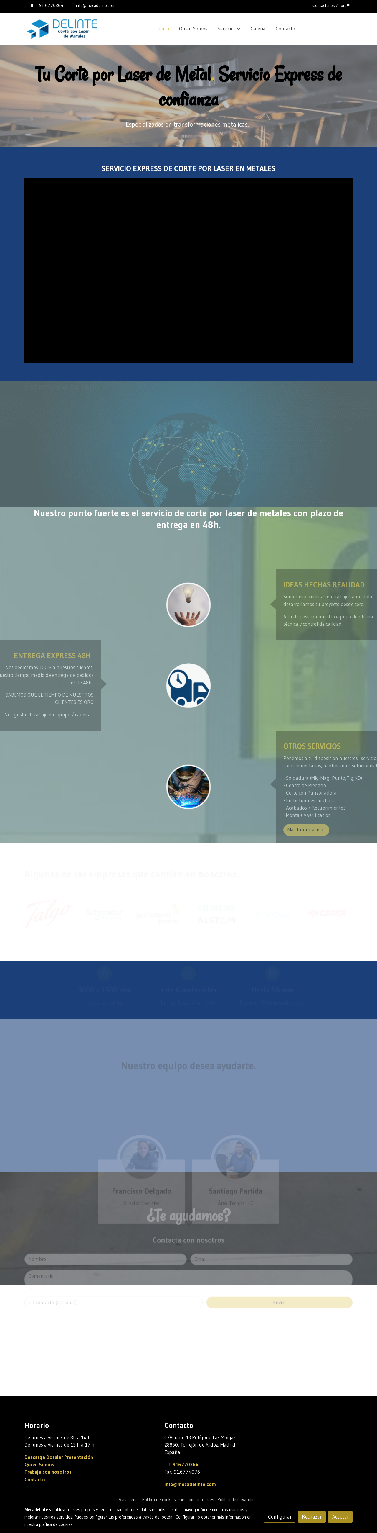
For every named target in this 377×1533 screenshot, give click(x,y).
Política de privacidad (237, 1499)
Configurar (280, 1517)
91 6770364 (51, 5)
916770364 (186, 1465)
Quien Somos (39, 1465)
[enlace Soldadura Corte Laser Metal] (188, 787)
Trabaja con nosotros (48, 1472)
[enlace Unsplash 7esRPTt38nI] (188, 604)
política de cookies (56, 1524)
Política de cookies (159, 1499)
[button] (229, 28)
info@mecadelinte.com (96, 5)
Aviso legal (128, 1499)
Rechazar (312, 1517)
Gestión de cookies (196, 1499)
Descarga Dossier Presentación (58, 1457)
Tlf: (32, 5)
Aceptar (340, 1517)
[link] (62, 29)
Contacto (34, 1480)
